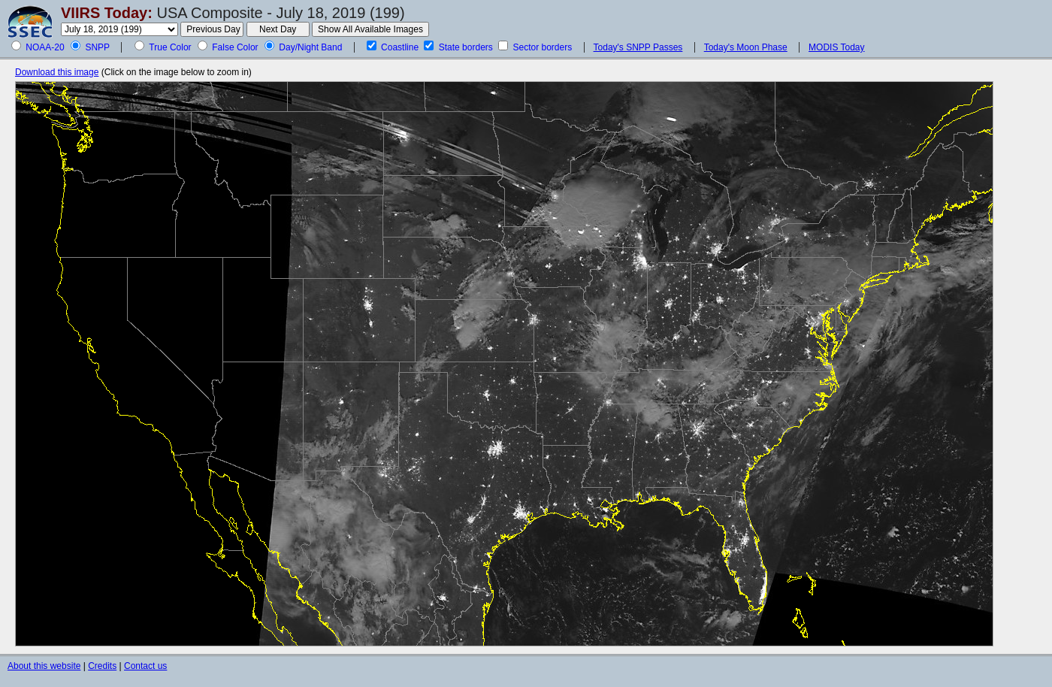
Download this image (56, 72)
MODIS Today (836, 47)
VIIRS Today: (107, 13)
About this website (44, 666)
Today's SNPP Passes (638, 47)
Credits (102, 666)
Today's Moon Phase (745, 47)
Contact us (145, 666)
